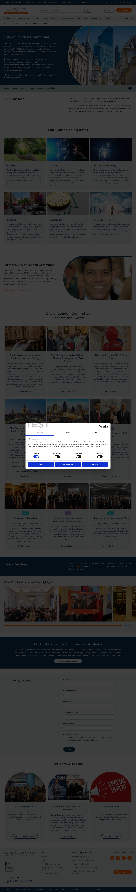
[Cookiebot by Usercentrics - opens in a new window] (100, 426)
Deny (41, 464)
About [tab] (96, 433)
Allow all (95, 464)
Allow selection (68, 464)
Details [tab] (68, 433)
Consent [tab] (40, 433)
